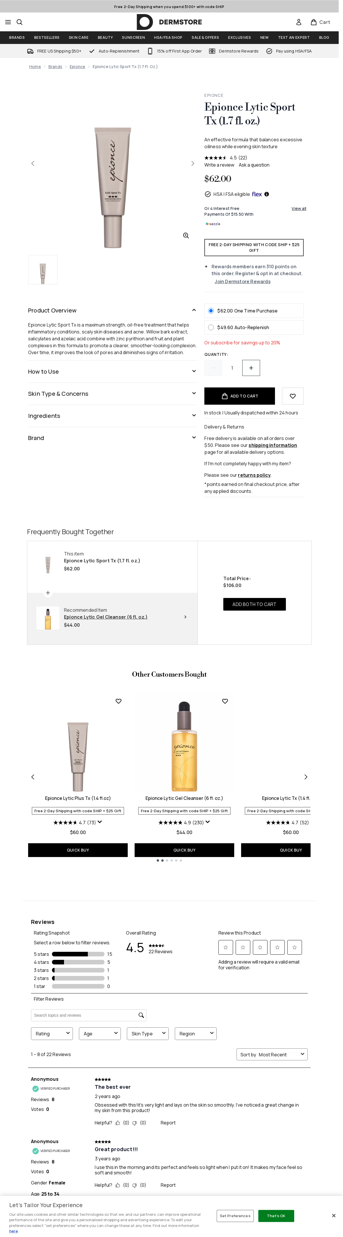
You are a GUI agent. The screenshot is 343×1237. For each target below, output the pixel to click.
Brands (55, 66)
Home (35, 66)
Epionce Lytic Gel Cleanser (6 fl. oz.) (184, 798)
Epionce (77, 66)
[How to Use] (112, 372)
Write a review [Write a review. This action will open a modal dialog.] (219, 165)
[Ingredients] (112, 416)
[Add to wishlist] (293, 396)
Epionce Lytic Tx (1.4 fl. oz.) (291, 798)
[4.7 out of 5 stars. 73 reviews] (74, 822)
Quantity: (216, 354)
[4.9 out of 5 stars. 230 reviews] (181, 822)
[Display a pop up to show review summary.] (100, 822)
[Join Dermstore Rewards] (259, 281)
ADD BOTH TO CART (254, 604)
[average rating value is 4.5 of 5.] (221, 158)
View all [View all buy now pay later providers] (299, 208)
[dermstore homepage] (169, 22)
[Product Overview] (112, 310)
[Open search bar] (19, 22)
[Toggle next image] (192, 163)
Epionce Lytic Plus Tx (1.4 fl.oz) (78, 798)
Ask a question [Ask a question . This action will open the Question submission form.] (254, 165)
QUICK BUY (78, 850)
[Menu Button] (8, 22)
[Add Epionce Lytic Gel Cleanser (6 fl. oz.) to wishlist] (225, 701)
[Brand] (112, 438)
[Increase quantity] (251, 368)
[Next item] (306, 777)
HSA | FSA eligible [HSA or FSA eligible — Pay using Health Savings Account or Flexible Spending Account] (237, 194)
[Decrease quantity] (213, 368)
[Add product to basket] (239, 396)
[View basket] (320, 22)
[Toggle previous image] (32, 163)
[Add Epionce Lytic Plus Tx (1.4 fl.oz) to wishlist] (118, 701)
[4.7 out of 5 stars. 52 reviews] (287, 822)
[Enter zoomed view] (186, 235)
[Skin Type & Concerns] (112, 394)
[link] (299, 22)
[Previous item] (32, 777)
